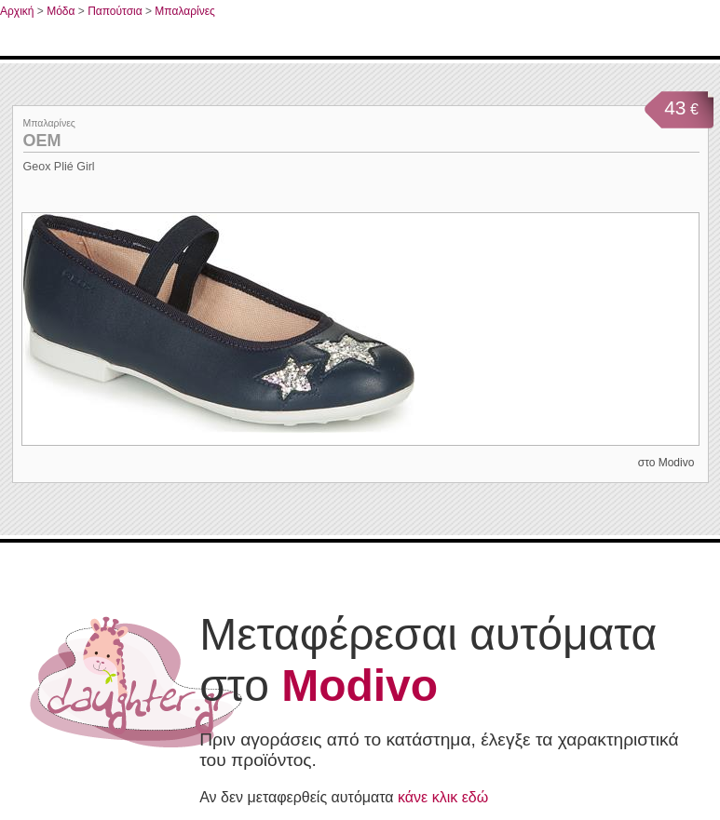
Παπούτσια (115, 11)
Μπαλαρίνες (184, 11)
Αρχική (17, 11)
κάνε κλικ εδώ (443, 797)
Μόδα (61, 11)
